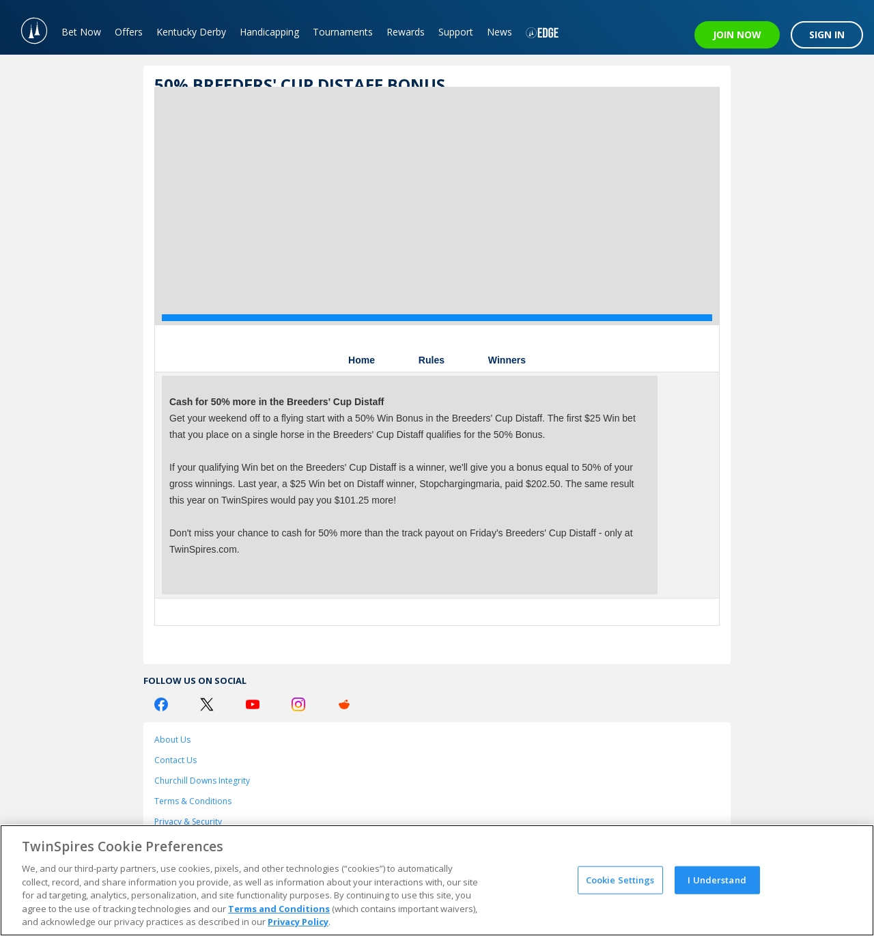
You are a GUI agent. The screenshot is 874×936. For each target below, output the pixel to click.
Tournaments (343, 31)
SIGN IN (827, 34)
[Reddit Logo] (344, 704)
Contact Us (175, 760)
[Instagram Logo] (298, 704)
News (499, 31)
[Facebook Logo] (161, 704)
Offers (129, 31)
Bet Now (81, 31)
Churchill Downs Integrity (202, 780)
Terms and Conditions (279, 909)
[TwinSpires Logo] (27, 27)
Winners (507, 360)
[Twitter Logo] (207, 704)
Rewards (405, 31)
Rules (432, 360)
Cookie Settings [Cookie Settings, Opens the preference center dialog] (620, 879)
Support (455, 31)
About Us (172, 739)
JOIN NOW (737, 34)
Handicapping (269, 31)
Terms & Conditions (192, 801)
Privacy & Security (188, 821)
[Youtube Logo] (252, 704)
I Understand (717, 879)
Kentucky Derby (191, 31)
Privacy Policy (298, 922)
